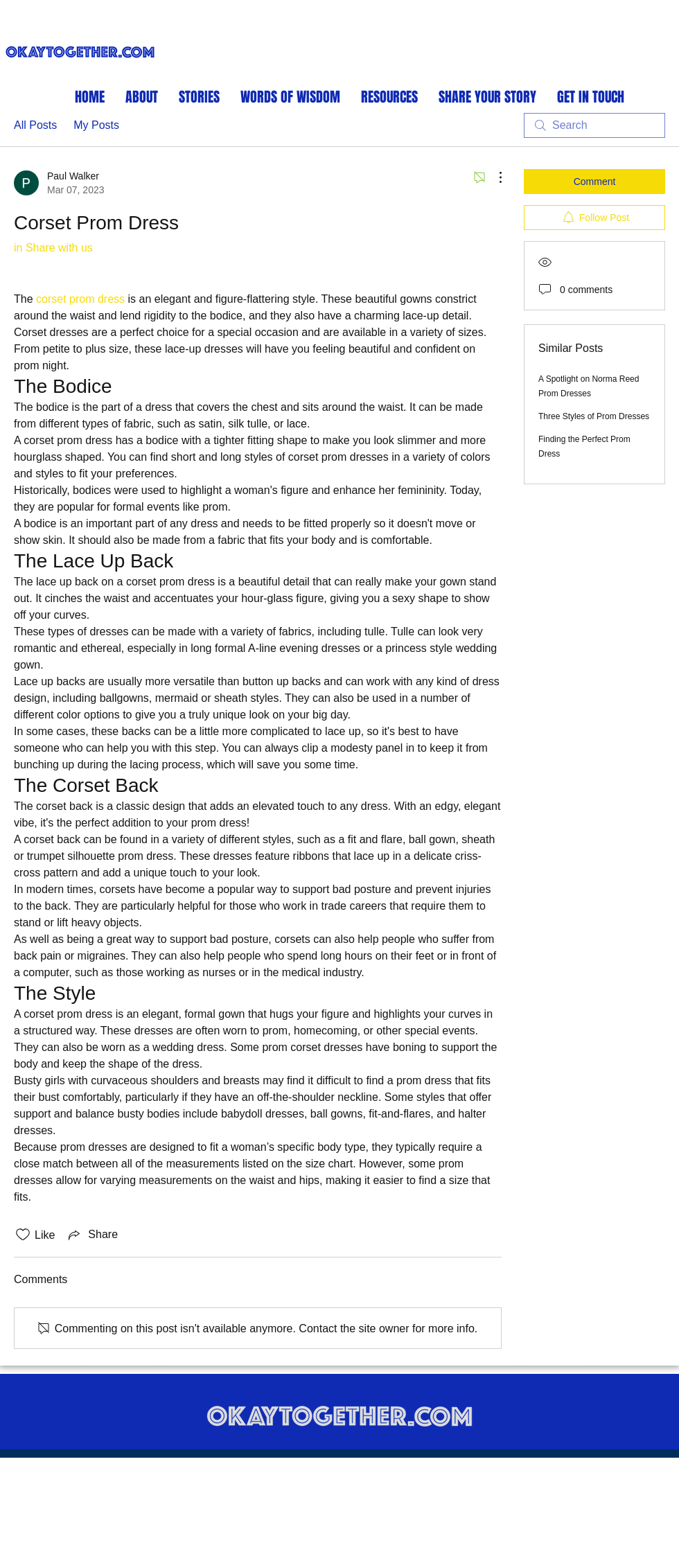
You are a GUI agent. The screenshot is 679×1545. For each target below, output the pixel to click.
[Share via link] (92, 1234)
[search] (594, 125)
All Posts (35, 125)
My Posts (96, 125)
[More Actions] (493, 177)
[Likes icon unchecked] (23, 1234)
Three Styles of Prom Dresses (593, 416)
